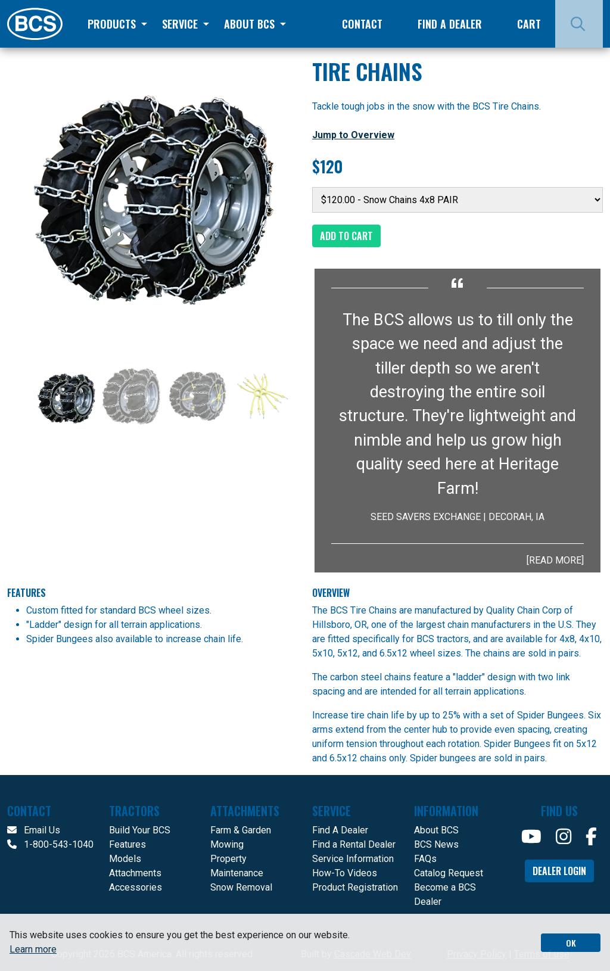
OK (571, 942)
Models (125, 858)
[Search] (579, 24)
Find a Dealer (450, 24)
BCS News (436, 844)
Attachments (135, 873)
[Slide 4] (262, 396)
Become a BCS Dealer (445, 894)
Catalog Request (448, 873)
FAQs (425, 858)
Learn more (33, 949)
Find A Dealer (340, 830)
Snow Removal (241, 887)
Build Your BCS (139, 830)
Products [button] (113, 24)
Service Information (353, 858)
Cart (529, 24)
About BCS (436, 830)
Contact (362, 24)
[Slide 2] (131, 396)
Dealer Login (559, 871)
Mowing (227, 844)
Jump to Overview (353, 135)
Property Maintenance (236, 866)
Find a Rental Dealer (354, 844)
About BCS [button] (251, 24)
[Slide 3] (197, 396)
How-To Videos (344, 873)
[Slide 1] (66, 396)
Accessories (135, 887)
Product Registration (355, 887)
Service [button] (181, 24)
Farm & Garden (240, 830)
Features (127, 844)
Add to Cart (346, 236)
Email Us (33, 830)
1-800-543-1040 (50, 844)
